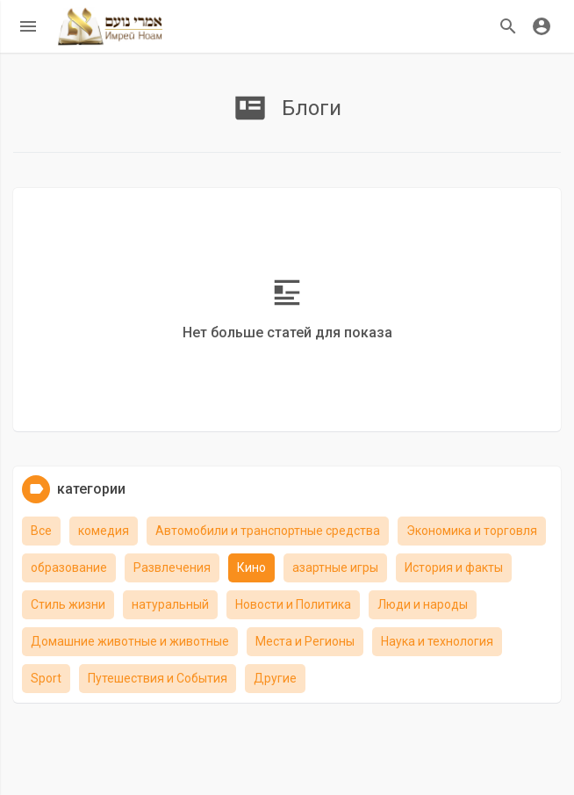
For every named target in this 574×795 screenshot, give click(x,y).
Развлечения (172, 567)
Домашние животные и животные (130, 641)
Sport (46, 678)
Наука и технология (437, 641)
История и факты (454, 567)
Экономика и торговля (471, 531)
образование (69, 567)
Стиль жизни (68, 604)
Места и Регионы (305, 641)
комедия (103, 531)
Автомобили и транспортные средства (267, 531)
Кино (251, 567)
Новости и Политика (293, 604)
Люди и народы (422, 604)
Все (41, 531)
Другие (275, 678)
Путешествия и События (157, 678)
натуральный (170, 604)
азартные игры (335, 567)
